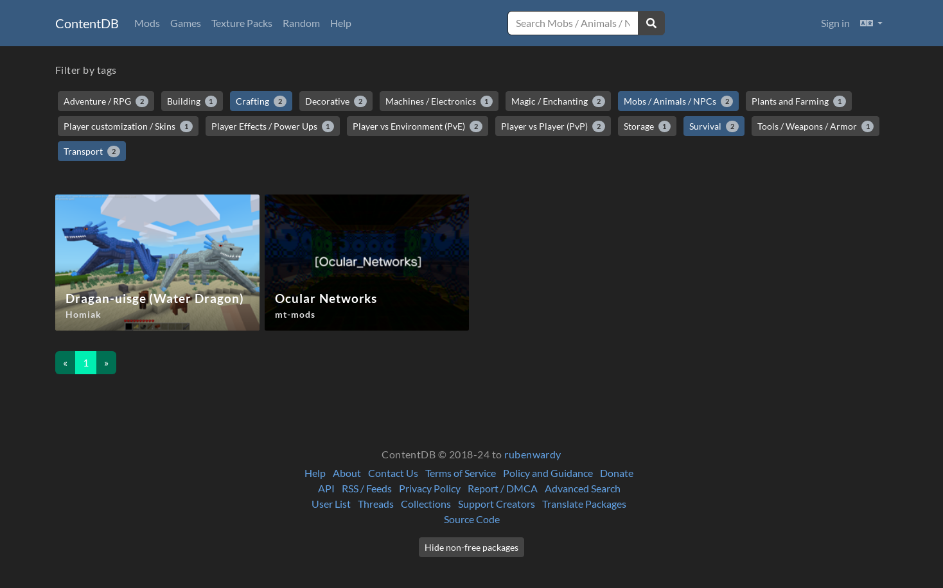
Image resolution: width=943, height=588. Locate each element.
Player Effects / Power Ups (273, 126)
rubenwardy (532, 454)
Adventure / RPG (106, 101)
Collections (426, 503)
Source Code (472, 519)
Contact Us (393, 473)
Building (192, 101)
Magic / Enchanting (558, 101)
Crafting (261, 101)
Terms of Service (460, 473)
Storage (647, 126)
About (347, 473)
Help (340, 23)
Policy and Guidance (548, 473)
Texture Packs (241, 23)
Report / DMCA (503, 488)
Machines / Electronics (439, 101)
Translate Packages (584, 503)
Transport (92, 151)
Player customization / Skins (128, 126)
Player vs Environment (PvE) (417, 126)
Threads (376, 503)
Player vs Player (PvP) (553, 126)
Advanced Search (583, 488)
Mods (147, 23)
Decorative (336, 101)
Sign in (835, 23)
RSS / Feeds (367, 488)
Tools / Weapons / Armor (815, 126)
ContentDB (87, 23)
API (326, 488)
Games (185, 23)
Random (301, 23)
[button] (871, 23)
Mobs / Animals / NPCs (679, 101)
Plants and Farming (799, 101)
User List (331, 503)
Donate (616, 473)
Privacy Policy (430, 488)
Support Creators (496, 503)
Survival (714, 126)
